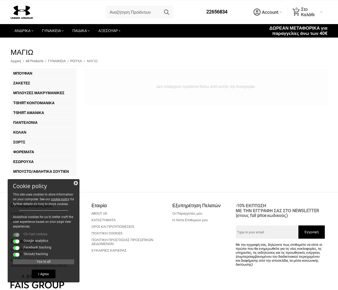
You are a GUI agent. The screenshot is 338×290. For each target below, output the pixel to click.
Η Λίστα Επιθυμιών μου (190, 220)
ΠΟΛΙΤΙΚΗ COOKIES (106, 233)
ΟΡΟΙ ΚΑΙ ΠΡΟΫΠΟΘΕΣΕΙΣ (112, 227)
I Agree (41, 274)
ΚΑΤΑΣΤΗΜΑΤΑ (103, 220)
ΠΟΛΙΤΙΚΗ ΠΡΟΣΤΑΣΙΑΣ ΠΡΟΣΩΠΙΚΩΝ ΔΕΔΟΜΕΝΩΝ (122, 242)
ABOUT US (99, 213)
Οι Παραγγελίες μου (187, 213)
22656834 (216, 12)
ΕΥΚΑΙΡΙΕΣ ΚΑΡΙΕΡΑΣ (108, 250)
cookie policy (22, 199)
